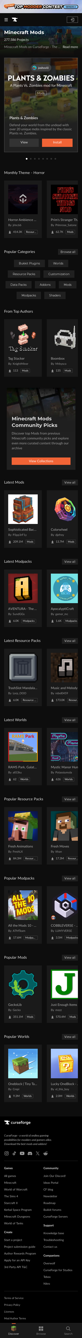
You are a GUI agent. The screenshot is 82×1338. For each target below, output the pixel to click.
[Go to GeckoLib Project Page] (23, 994)
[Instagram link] (6, 1153)
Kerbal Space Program (18, 1210)
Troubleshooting (53, 1240)
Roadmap (49, 1203)
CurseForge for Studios (57, 1270)
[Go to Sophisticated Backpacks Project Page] (23, 519)
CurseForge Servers (55, 1216)
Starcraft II (11, 1203)
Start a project (13, 1240)
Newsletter (50, 1196)
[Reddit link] (45, 1153)
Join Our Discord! (54, 1176)
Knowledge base (53, 1233)
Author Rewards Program (20, 1253)
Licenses (9, 1312)
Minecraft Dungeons (17, 1216)
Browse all (67, 252)
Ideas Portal (50, 1182)
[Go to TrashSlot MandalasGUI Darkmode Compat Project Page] (23, 677)
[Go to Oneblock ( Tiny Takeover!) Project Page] (23, 1073)
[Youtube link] (22, 1153)
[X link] (37, 1153)
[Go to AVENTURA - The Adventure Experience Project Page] (23, 598)
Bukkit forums (52, 1210)
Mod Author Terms (15, 1318)
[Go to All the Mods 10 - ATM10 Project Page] (23, 915)
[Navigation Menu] (6, 20)
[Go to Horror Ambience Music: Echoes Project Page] (23, 209)
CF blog (48, 1189)
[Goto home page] (14, 19)
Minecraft (10, 1182)
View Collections (41, 461)
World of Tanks (13, 1223)
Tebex (47, 1277)
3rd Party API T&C (15, 1267)
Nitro (46, 1283)
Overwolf (49, 1263)
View (24, 142)
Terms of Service (14, 1298)
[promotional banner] (41, 6)
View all (69, 482)
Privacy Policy (12, 1305)
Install (57, 142)
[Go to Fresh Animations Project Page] (23, 836)
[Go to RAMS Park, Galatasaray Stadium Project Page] (23, 756)
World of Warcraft (15, 1189)
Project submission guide (19, 1246)
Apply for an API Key (17, 1260)
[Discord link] (29, 1153)
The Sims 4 (11, 1196)
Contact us (50, 1246)
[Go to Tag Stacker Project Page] (23, 348)
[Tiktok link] (14, 1153)
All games (10, 1176)
